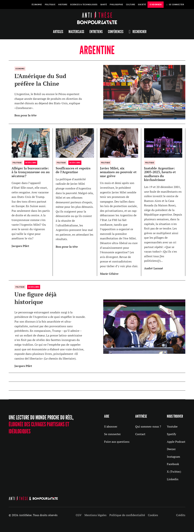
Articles (58, 31)
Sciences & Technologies (83, 4)
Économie (37, 4)
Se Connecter (175, 4)
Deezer (171, 449)
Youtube (172, 426)
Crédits (180, 515)
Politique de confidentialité (127, 515)
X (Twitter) (174, 472)
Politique (50, 4)
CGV (79, 515)
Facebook (173, 464)
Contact (140, 434)
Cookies (153, 515)
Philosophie (116, 4)
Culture (130, 4)
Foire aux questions (116, 442)
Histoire (62, 4)
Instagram (173, 457)
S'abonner (110, 426)
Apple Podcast (176, 442)
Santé (103, 4)
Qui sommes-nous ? (148, 426)
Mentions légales (95, 515)
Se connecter (112, 434)
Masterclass (76, 31)
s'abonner (156, 4)
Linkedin (172, 479)
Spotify (171, 434)
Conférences (115, 31)
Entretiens (96, 31)
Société (142, 4)
